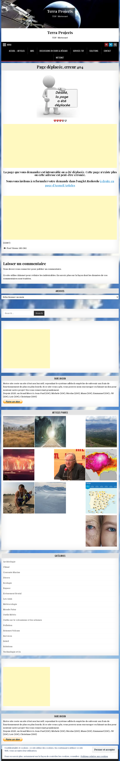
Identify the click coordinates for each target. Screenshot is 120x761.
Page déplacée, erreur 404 (60, 67)
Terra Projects (60, 11)
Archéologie (9, 562)
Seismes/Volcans (11, 630)
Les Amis (7, 599)
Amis (32, 50)
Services (7, 636)
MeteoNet (60, 57)
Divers (6, 578)
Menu (9, 44)
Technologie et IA (12, 652)
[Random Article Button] (106, 45)
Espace (6, 588)
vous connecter (23, 269)
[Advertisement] (60, 146)
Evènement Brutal (12, 593)
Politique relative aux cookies (94, 756)
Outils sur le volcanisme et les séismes (22, 620)
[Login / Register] (111, 45)
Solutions (93, 50)
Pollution (7, 625)
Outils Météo (9, 615)
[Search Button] (115, 45)
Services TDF (78, 50)
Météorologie (10, 604)
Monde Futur (9, 609)
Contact (107, 50)
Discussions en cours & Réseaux (54, 50)
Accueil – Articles (17, 50)
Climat (6, 567)
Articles (69, 185)
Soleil (6, 641)
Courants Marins (11, 572)
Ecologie (7, 583)
